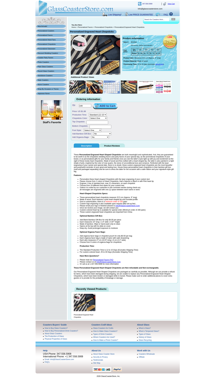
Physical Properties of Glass (56, 339)
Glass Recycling (145, 340)
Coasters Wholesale (147, 354)
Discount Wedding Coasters (48, 53)
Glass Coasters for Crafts (103, 328)
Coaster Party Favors (45, 58)
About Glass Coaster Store (104, 354)
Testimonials (98, 360)
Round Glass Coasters (46, 71)
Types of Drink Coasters (102, 334)
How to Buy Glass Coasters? (56, 328)
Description (86, 146)
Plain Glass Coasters (45, 66)
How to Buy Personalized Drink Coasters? (61, 331)
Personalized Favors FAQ (103, 260)
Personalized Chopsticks (47, 44)
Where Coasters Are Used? (104, 337)
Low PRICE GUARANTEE (141, 14)
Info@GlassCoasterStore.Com (127, 206)
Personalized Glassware (46, 49)
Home (74, 27)
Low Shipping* (115, 14)
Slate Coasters (43, 80)
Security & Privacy (100, 357)
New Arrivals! (42, 26)
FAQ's (47, 362)
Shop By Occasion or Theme (48, 89)
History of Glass (145, 337)
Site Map (96, 363)
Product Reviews (112, 146)
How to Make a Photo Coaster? (105, 340)
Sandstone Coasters (45, 75)
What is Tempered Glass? (149, 331)
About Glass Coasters (53, 334)
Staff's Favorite (52, 122)
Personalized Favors (45, 35)
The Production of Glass (54, 336)
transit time (159, 64)
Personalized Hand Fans (47, 40)
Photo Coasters (43, 62)
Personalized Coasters (46, 31)
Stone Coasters (43, 84)
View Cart (171, 4)
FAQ (166, 14)
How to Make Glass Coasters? (105, 331)
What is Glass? (145, 328)
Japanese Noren (44, 93)
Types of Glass (144, 334)
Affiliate (142, 357)
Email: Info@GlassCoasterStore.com (59, 359)
